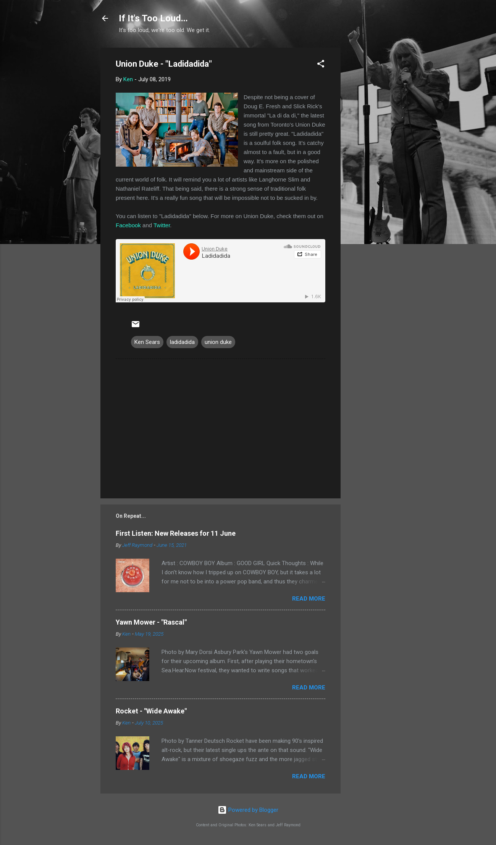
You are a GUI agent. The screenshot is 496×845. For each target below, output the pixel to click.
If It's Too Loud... (153, 18)
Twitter (161, 225)
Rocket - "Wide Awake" (151, 711)
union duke (218, 342)
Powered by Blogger (248, 809)
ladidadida (182, 342)
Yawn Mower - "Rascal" (151, 622)
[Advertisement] (371, 162)
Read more (308, 598)
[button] (320, 65)
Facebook (128, 225)
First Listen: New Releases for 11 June (176, 533)
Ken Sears (147, 342)
